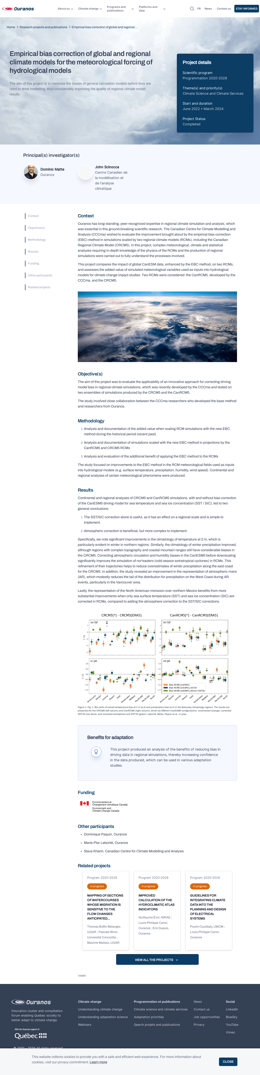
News (208, 8)
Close (228, 1061)
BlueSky (231, 1017)
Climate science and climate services (161, 1009)
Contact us (224, 8)
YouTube (232, 1025)
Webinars (84, 1025)
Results (33, 251)
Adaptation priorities (149, 1017)
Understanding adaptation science (103, 1017)
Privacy (199, 1025)
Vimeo (230, 1032)
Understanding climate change (100, 1009)
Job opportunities (207, 1017)
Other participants (40, 275)
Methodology (37, 239)
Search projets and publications (157, 1025)
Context (33, 216)
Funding (33, 263)
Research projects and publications (43, 27)
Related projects (39, 287)
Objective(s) (36, 227)
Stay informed (247, 8)
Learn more (98, 1062)
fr (199, 8)
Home (11, 27)
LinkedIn (232, 1009)
